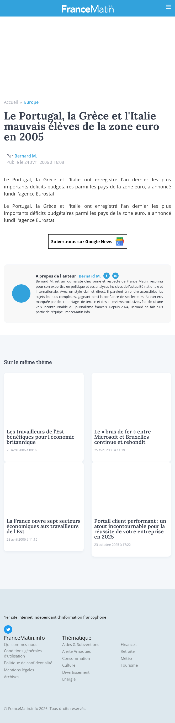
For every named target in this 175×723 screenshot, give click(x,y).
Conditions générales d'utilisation (23, 653)
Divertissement (75, 672)
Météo (126, 658)
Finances (128, 644)
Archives (11, 676)
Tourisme (129, 665)
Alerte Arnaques (76, 651)
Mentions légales (19, 669)
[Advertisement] (87, 59)
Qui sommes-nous (20, 644)
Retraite (128, 651)
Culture (68, 665)
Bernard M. (25, 156)
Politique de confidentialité (28, 662)
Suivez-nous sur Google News (87, 241)
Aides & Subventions (80, 644)
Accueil (11, 102)
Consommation (76, 658)
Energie (69, 679)
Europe (31, 102)
